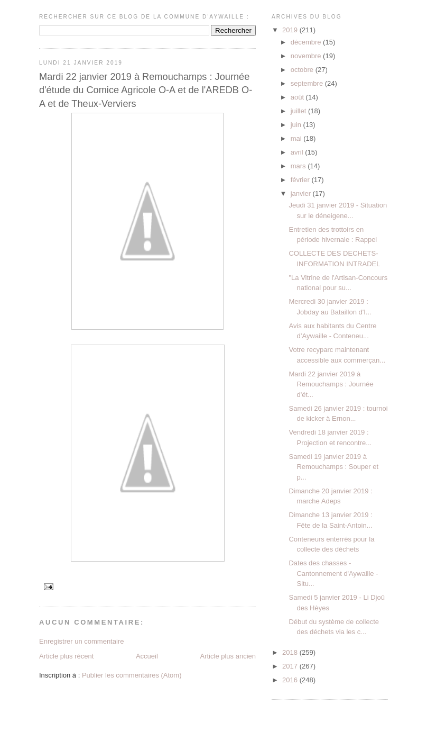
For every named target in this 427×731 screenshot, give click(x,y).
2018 (291, 652)
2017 (291, 666)
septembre (308, 83)
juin (297, 125)
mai (297, 138)
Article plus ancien (228, 656)
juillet (299, 111)
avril (298, 152)
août (298, 97)
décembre (307, 42)
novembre (307, 56)
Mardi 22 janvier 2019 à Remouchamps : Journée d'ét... (331, 384)
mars (299, 166)
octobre (303, 70)
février (301, 180)
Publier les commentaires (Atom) (132, 675)
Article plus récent (66, 656)
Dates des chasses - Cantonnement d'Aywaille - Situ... (333, 573)
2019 (291, 30)
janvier (302, 193)
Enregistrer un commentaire (81, 641)
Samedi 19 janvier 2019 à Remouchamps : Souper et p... (333, 467)
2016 (291, 680)
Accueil (147, 656)
